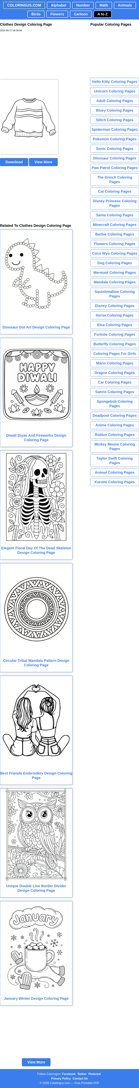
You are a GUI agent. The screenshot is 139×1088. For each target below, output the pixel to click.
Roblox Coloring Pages (115, 435)
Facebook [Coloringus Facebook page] (69, 1074)
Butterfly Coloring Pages (114, 344)
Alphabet (58, 5)
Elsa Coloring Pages (114, 325)
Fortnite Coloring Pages (114, 334)
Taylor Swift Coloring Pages (115, 460)
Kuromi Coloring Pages (114, 482)
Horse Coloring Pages (115, 315)
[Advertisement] (27, 56)
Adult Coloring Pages (114, 101)
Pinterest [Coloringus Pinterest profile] (95, 1074)
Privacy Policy (61, 1078)
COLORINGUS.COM (24, 5)
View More (43, 162)
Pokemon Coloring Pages (114, 139)
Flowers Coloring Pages (114, 244)
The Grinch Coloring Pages (114, 179)
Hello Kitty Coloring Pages (114, 82)
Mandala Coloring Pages (115, 282)
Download (14, 162)
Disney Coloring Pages (114, 306)
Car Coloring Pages (115, 382)
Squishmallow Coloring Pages (114, 294)
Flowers (57, 14)
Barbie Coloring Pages (114, 234)
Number (83, 5)
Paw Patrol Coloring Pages (115, 168)
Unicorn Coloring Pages (114, 91)
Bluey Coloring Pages (114, 110)
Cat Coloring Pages (114, 191)
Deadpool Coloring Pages (115, 416)
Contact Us (80, 1078)
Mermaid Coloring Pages (114, 272)
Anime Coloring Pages (114, 425)
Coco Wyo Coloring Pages (114, 253)
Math (104, 5)
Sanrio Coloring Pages (114, 392)
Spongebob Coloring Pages (115, 403)
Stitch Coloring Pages (115, 120)
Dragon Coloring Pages (114, 373)
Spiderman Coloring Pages (115, 129)
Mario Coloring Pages (114, 363)
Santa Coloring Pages (114, 215)
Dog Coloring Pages (114, 263)
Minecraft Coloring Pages (114, 225)
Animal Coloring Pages (114, 472)
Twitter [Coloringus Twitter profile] (82, 1074)
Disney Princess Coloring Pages (114, 203)
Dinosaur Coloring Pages (114, 158)
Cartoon (81, 14)
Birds (36, 14)
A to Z (103, 14)
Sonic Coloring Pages (114, 149)
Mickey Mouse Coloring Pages (114, 446)
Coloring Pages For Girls (114, 354)
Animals (125, 5)
